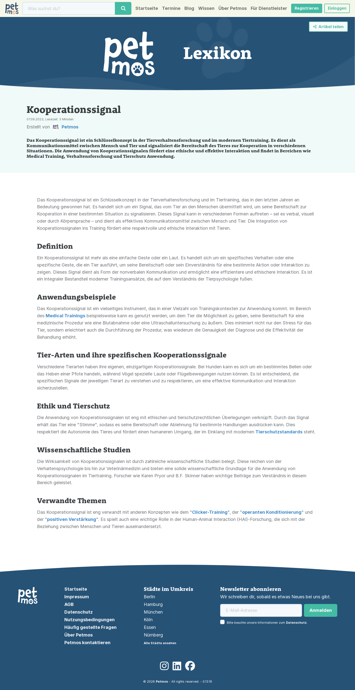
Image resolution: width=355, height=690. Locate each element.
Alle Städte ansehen (160, 643)
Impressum (76, 596)
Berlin (149, 596)
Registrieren (303, 9)
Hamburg (153, 604)
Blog (185, 9)
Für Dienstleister (265, 9)
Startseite (142, 9)
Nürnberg (153, 634)
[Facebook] (190, 666)
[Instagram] (164, 666)
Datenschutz (78, 612)
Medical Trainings (65, 317)
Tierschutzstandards (278, 433)
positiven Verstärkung (71, 520)
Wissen (202, 9)
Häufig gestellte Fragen (90, 627)
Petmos (162, 681)
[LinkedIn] (177, 666)
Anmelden (320, 610)
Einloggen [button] (335, 9)
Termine (167, 9)
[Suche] (68, 9)
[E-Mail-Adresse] (261, 610)
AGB (69, 604)
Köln (148, 619)
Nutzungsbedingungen (89, 619)
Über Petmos (228, 9)
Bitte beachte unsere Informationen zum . (267, 622)
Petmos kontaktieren (87, 642)
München (153, 612)
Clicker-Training (210, 513)
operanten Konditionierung (272, 513)
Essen (150, 627)
